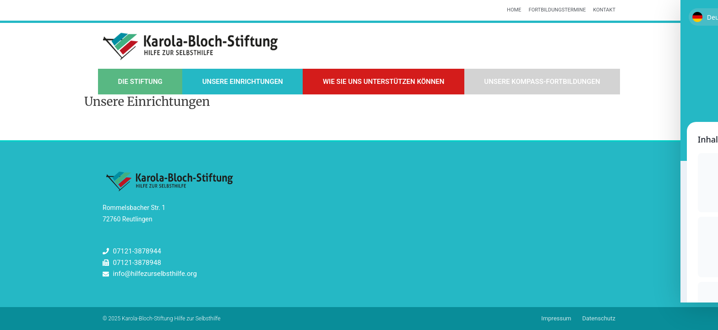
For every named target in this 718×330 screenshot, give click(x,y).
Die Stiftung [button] (140, 81)
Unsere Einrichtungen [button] (242, 81)
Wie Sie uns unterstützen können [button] (383, 81)
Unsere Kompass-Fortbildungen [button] (542, 81)
